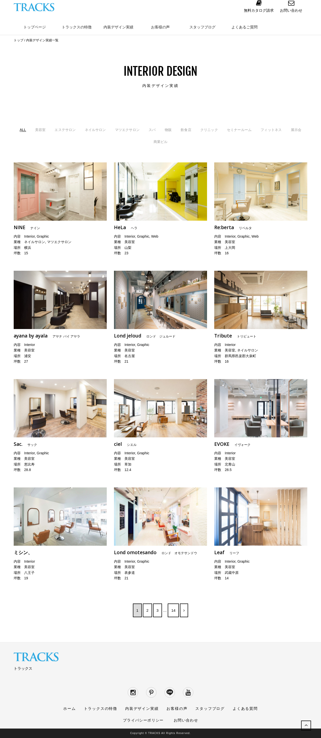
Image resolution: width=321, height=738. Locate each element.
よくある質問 (245, 708)
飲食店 (216, 130)
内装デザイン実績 (118, 27)
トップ (18, 40)
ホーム (69, 708)
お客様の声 (160, 27)
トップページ (34, 27)
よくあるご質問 (244, 27)
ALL (35, 130)
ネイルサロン (116, 130)
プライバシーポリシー (143, 720)
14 (173, 610)
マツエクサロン (151, 130)
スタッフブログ (202, 27)
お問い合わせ (186, 720)
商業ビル (188, 141)
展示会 (165, 141)
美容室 (54, 130)
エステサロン (82, 130)
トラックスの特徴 (77, 27)
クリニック (241, 130)
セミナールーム (275, 130)
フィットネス (137, 141)
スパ (179, 130)
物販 (196, 130)
